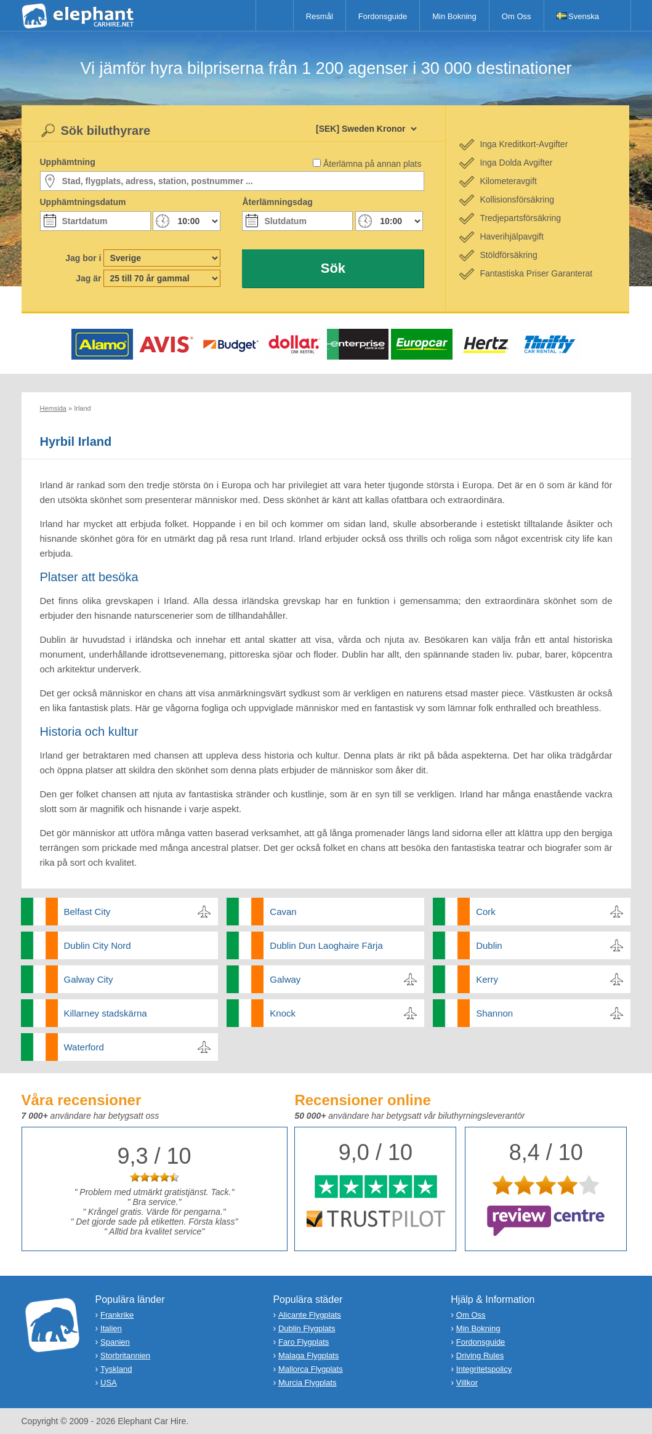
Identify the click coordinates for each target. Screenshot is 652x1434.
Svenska (578, 16)
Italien (111, 1328)
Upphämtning (67, 162)
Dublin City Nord (97, 945)
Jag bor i (83, 258)
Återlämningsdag (277, 202)
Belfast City (87, 911)
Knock (283, 1013)
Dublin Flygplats (307, 1328)
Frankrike (117, 1314)
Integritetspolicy (484, 1369)
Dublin (489, 945)
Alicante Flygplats (309, 1314)
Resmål (319, 16)
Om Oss (516, 16)
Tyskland (116, 1369)
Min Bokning (454, 16)
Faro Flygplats (303, 1342)
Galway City (88, 979)
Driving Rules (480, 1355)
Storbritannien (125, 1355)
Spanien (115, 1342)
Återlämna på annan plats (372, 164)
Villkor (467, 1382)
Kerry (487, 979)
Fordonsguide (383, 16)
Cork (486, 911)
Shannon (494, 1013)
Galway (285, 979)
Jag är (88, 278)
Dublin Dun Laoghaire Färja (326, 945)
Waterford (84, 1047)
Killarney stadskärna (105, 1013)
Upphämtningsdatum (83, 202)
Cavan (283, 911)
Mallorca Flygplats (310, 1369)
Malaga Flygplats (308, 1355)
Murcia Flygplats (307, 1382)
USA (108, 1382)
